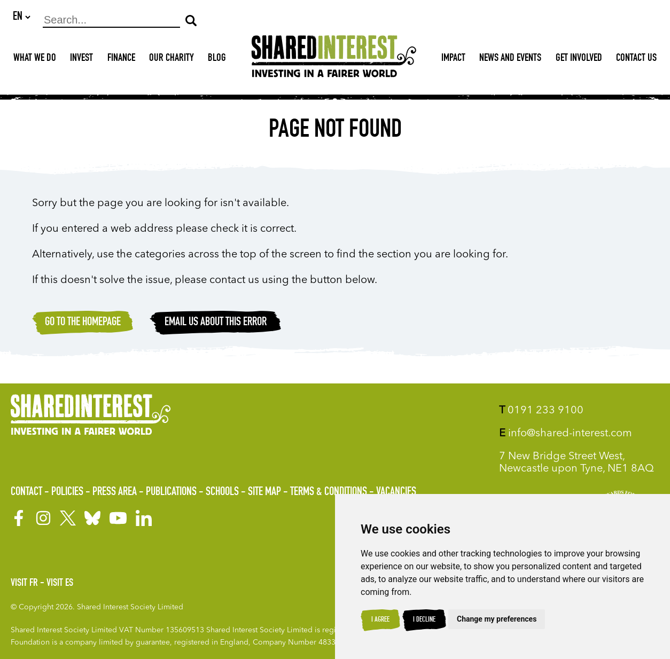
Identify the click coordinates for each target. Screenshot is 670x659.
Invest (81, 59)
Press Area (114, 492)
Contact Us (636, 59)
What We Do (34, 59)
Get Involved (579, 59)
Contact (26, 492)
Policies (67, 492)
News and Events (510, 59)
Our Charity (171, 59)
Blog (217, 59)
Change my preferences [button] (496, 619)
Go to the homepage (83, 323)
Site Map (264, 492)
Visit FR (24, 583)
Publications (171, 492)
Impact (453, 59)
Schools (222, 492)
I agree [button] (380, 620)
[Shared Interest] (334, 59)
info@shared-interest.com (565, 433)
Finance (121, 59)
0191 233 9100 (541, 410)
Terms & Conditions (328, 492)
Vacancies (396, 492)
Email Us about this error (215, 323)
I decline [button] (424, 620)
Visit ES (59, 583)
